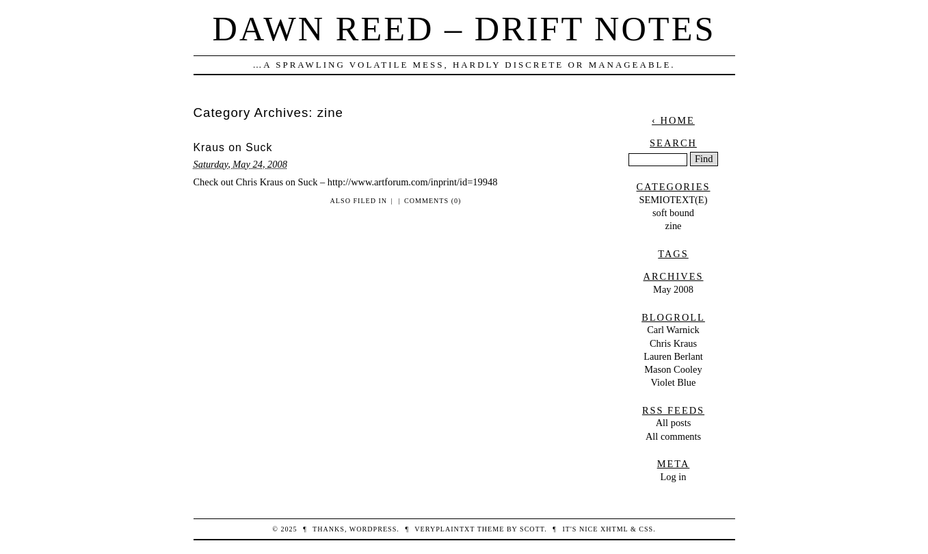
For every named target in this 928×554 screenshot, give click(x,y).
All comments (673, 436)
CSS (646, 529)
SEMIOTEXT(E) (673, 199)
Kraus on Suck (233, 147)
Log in (674, 476)
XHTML (614, 529)
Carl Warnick (673, 329)
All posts (673, 422)
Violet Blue (673, 382)
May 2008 (673, 289)
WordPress (373, 529)
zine (673, 225)
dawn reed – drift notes (464, 29)
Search (673, 142)
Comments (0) (432, 201)
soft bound (673, 212)
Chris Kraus (673, 343)
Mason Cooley (673, 369)
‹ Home (673, 120)
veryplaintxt (444, 529)
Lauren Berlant (673, 356)
